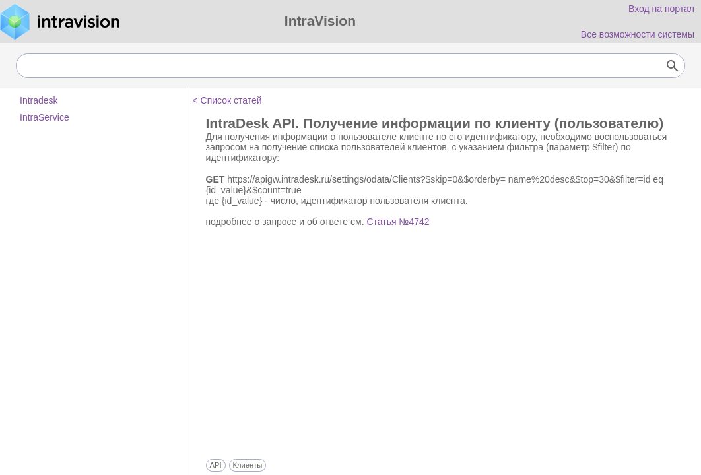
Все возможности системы (637, 34)
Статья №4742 (397, 221)
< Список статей (227, 100)
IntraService (44, 117)
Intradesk (39, 100)
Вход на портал (661, 8)
